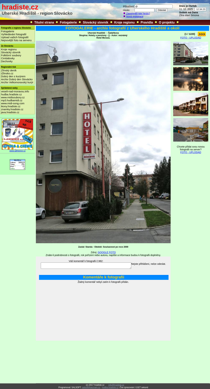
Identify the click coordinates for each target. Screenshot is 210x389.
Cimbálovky (8, 58)
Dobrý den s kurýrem (13, 76)
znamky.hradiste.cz (12, 109)
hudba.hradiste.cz (11, 94)
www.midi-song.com (12, 103)
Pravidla (147, 22)
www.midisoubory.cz (13, 97)
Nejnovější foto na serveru (16, 40)
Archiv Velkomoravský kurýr (17, 82)
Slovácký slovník (95, 22)
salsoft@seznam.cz (91, 387)
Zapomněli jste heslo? (136, 13)
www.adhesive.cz (17, 150)
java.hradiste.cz (10, 112)
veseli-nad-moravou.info (15, 91)
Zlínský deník (8, 70)
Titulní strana (44, 22)
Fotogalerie (68, 22)
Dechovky (7, 61)
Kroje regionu (124, 22)
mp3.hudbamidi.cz (11, 100)
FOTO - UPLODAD (190, 37)
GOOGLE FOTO (107, 252)
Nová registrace (133, 16)
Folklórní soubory (11, 55)
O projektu (167, 22)
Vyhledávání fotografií (13, 34)
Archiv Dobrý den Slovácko (17, 79)
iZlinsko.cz (7, 73)
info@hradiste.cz (116, 385)
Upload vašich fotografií (15, 37)
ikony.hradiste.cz (10, 106)
